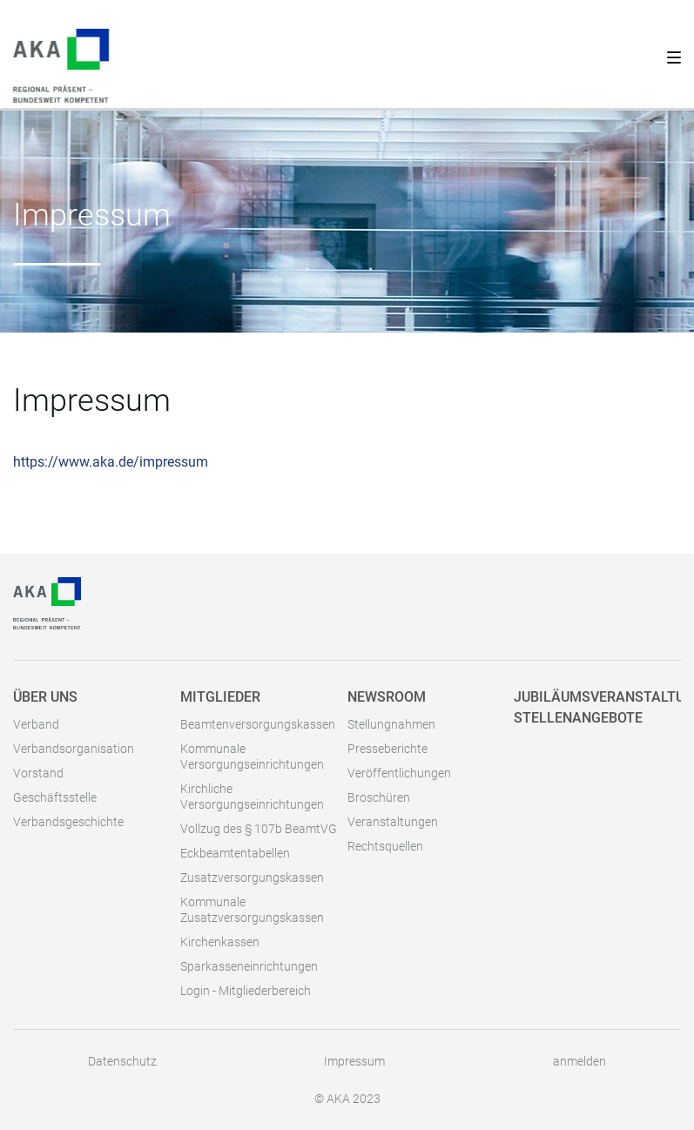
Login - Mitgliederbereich (245, 991)
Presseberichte (387, 749)
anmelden (579, 1061)
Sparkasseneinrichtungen (249, 966)
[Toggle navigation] (667, 54)
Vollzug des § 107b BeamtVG (258, 829)
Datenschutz (122, 1061)
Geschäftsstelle (55, 797)
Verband (36, 724)
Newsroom (386, 697)
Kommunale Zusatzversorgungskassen (252, 910)
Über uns (45, 697)
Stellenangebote (578, 718)
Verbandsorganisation (73, 749)
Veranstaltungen (392, 822)
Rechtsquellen (385, 846)
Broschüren (378, 797)
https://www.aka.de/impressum (110, 462)
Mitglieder (220, 697)
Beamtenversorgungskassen (257, 724)
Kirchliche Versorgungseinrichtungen (252, 796)
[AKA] (47, 602)
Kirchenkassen (219, 942)
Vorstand (38, 773)
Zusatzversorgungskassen (252, 877)
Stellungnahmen (391, 724)
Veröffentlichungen (399, 773)
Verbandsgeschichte (68, 822)
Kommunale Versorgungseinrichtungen (252, 756)
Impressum (354, 1061)
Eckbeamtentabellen (235, 853)
